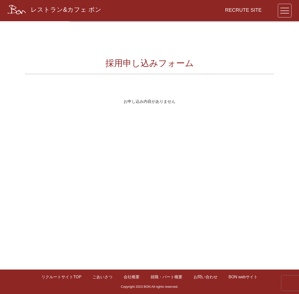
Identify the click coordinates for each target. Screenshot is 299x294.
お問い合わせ (206, 277)
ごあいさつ (102, 277)
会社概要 (132, 277)
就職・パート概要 (166, 277)
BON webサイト (242, 277)
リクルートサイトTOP (61, 277)
